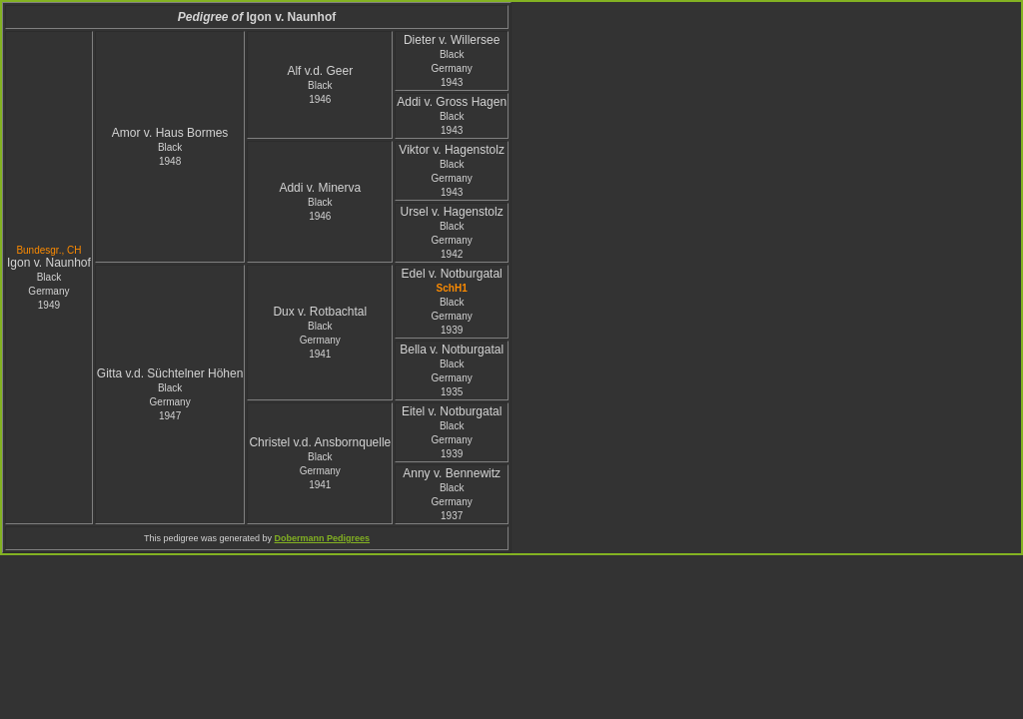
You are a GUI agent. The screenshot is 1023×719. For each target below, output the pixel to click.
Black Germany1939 (452, 316)
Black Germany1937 (452, 501)
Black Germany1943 (452, 68)
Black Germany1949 (48, 291)
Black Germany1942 (452, 240)
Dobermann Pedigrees (323, 538)
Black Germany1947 (170, 401)
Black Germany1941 (320, 340)
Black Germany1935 (452, 378)
